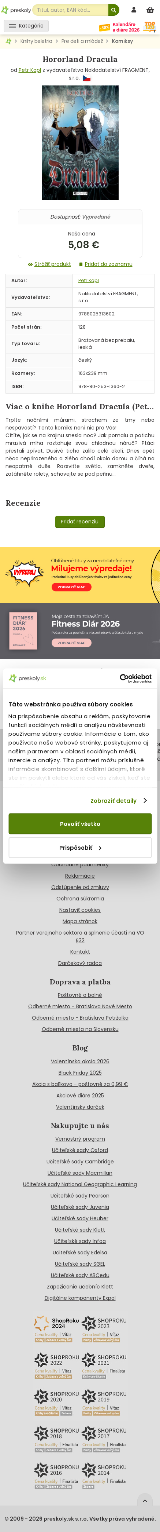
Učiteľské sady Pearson (80, 1195)
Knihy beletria (36, 41)
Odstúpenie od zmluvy (80, 887)
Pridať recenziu (79, 521)
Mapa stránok (80, 921)
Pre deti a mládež (82, 41)
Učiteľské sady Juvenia (80, 1207)
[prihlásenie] (134, 9)
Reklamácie (80, 876)
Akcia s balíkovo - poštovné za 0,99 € (80, 1084)
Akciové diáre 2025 (80, 1095)
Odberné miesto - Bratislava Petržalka (80, 1017)
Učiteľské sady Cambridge (80, 1161)
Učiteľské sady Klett (80, 1229)
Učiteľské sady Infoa (80, 1241)
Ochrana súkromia (80, 898)
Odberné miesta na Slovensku (80, 1029)
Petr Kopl (30, 70)
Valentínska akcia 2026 (80, 1061)
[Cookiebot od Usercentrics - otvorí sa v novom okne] (120, 678)
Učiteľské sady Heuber (80, 1218)
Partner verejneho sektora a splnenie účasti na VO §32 (80, 936)
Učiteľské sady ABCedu (80, 1275)
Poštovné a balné (80, 995)
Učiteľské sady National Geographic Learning (80, 1184)
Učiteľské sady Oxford (80, 1150)
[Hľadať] (113, 10)
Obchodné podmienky (80, 864)
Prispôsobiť (80, 847)
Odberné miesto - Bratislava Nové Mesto (80, 1006)
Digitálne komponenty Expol (80, 1298)
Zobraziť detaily (113, 800)
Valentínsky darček (80, 1107)
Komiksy (122, 41)
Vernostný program (80, 1138)
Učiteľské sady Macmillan (80, 1173)
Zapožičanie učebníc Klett (80, 1286)
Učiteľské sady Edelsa (80, 1252)
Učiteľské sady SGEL (80, 1264)
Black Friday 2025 (80, 1072)
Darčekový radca (80, 963)
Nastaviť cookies (80, 910)
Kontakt (80, 951)
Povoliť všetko (80, 824)
